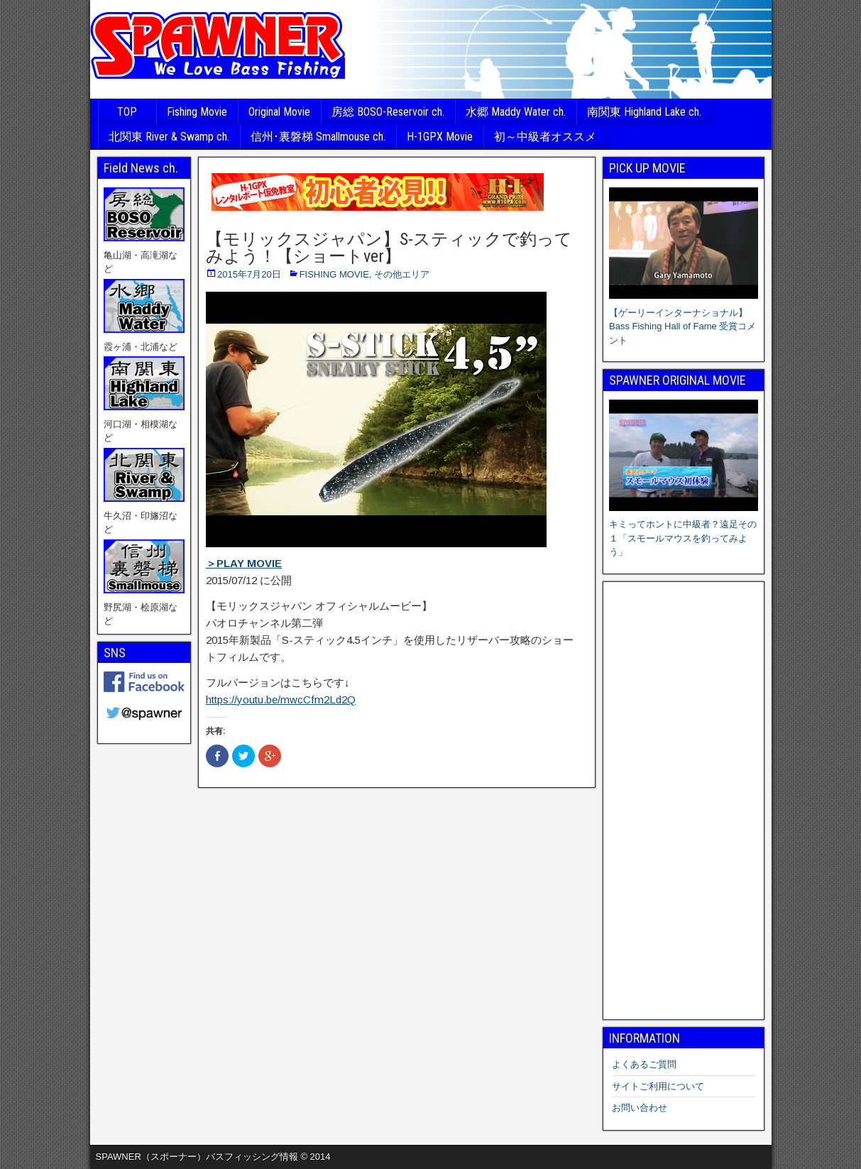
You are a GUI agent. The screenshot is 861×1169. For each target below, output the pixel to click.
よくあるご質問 (644, 1064)
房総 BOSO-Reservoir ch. (387, 112)
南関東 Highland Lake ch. (644, 112)
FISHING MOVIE (334, 274)
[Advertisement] (683, 801)
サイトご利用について (658, 1086)
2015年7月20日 (249, 274)
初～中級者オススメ (545, 136)
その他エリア (401, 274)
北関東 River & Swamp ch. (169, 136)
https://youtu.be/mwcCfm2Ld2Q (281, 699)
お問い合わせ (639, 1107)
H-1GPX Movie (440, 136)
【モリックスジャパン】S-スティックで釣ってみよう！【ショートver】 (389, 247)
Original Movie (279, 112)
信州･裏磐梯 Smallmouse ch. (318, 136)
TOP (127, 112)
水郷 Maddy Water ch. (516, 112)
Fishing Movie (197, 112)
